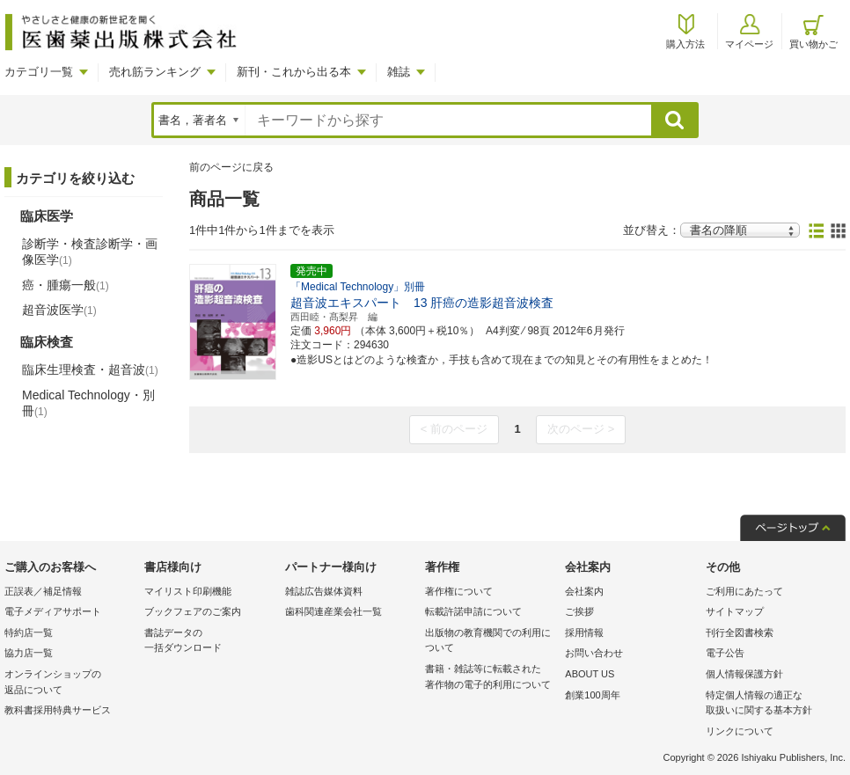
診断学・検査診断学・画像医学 (90, 252)
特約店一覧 (28, 632)
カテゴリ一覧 (38, 71)
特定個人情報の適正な (771, 704)
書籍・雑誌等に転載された (490, 677)
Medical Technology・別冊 (88, 403)
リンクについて (739, 731)
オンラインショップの (70, 683)
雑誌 (398, 71)
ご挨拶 (579, 611)
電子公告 (725, 652)
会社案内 (584, 591)
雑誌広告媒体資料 (324, 591)
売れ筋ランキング (155, 71)
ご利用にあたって (744, 591)
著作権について (459, 591)
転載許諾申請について (473, 611)
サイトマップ (735, 611)
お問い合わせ (594, 652)
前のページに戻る (231, 167)
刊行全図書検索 (739, 632)
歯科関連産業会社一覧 (333, 611)
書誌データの (209, 641)
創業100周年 (592, 695)
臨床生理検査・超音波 (90, 369)
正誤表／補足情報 (43, 591)
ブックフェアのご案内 (192, 611)
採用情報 (584, 632)
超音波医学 (59, 310)
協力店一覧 (28, 652)
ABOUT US (589, 674)
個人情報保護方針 (744, 674)
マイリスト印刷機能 (187, 591)
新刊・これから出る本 (294, 71)
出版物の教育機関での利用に (490, 641)
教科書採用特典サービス (57, 710)
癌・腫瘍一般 (65, 285)
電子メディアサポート (52, 611)
